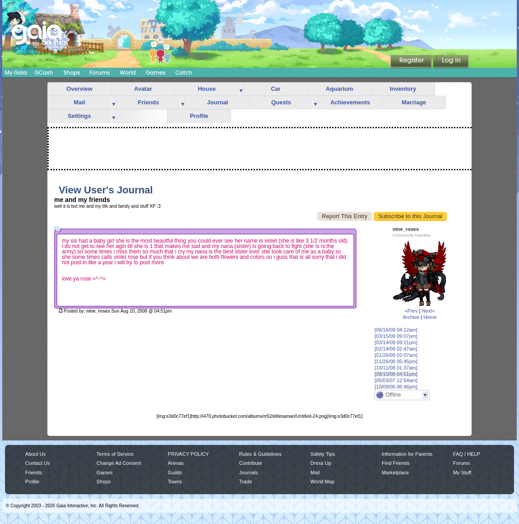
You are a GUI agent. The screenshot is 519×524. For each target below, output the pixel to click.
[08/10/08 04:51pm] (396, 374)
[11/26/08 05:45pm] (396, 361)
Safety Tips (322, 454)
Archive (411, 317)
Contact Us (37, 463)
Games (156, 72)
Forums (99, 72)
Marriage (414, 102)
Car (276, 88)
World (128, 72)
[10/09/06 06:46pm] (396, 386)
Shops (71, 72)
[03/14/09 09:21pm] (396, 342)
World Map (322, 481)
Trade (245, 481)
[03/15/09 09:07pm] (396, 336)
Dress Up (320, 463)
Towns (175, 481)
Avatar (143, 88)
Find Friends (395, 463)
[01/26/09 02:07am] (396, 355)
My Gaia (16, 72)
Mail (79, 102)
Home (429, 317)
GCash (44, 72)
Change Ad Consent (119, 463)
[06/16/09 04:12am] (396, 329)
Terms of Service (115, 454)
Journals (248, 472)
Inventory (403, 88)
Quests (281, 102)
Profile (199, 115)
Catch (184, 72)
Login (451, 62)
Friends (148, 102)
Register (411, 62)
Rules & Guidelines (260, 454)
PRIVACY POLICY (188, 454)
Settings (79, 115)
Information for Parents (407, 454)
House (207, 88)
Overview (79, 88)
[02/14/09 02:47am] (396, 348)
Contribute (250, 463)
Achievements (350, 102)
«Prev (411, 310)
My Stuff (462, 472)
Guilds (175, 472)
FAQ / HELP (466, 454)
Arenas (176, 463)
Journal (217, 102)
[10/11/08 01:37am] (396, 367)
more (241, 89)
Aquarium (339, 88)
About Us (35, 454)
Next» (428, 310)
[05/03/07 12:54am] (396, 380)
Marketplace (395, 472)
